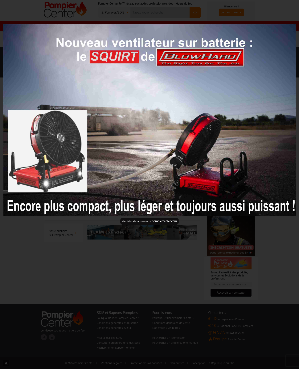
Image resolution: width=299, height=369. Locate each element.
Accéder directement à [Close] (149, 221)
